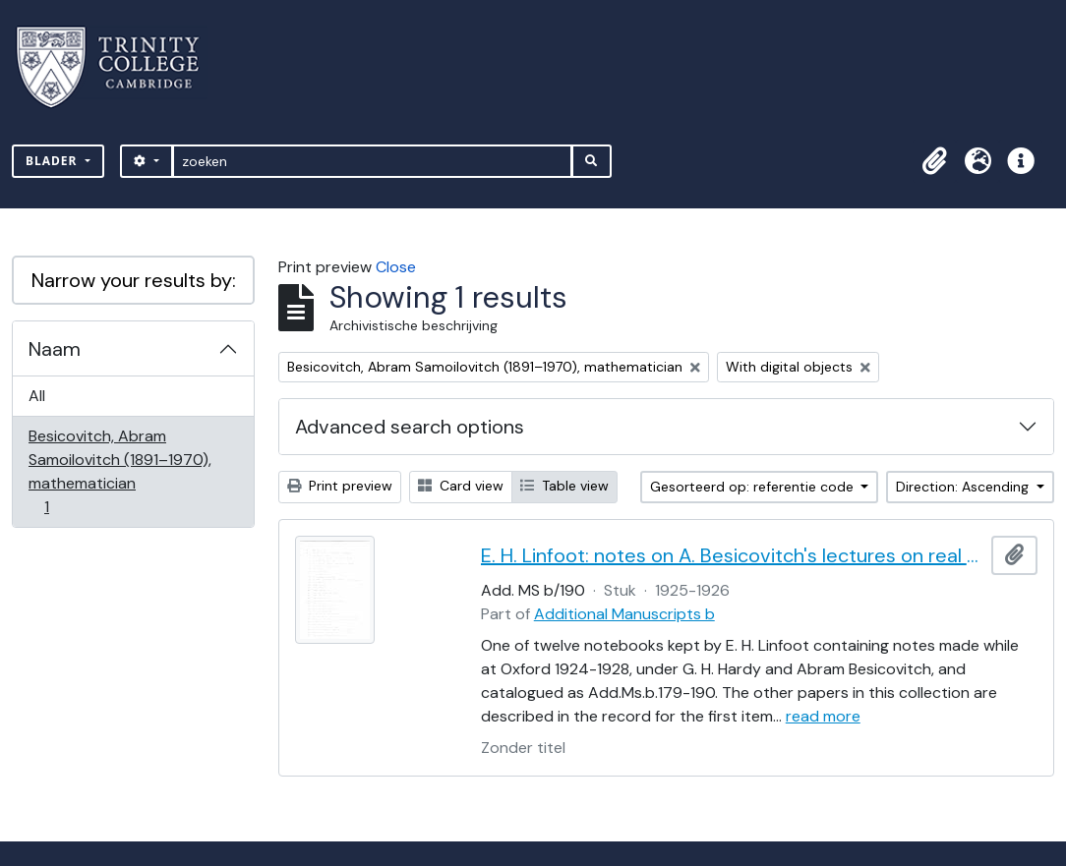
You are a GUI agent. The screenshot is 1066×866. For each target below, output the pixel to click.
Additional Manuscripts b (624, 614)
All (37, 395)
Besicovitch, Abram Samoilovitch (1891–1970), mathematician (119, 471)
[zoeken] (372, 161)
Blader (54, 160)
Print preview (339, 485)
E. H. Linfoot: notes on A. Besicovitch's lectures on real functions (732, 555)
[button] (934, 161)
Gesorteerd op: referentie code (754, 486)
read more (823, 716)
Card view (460, 485)
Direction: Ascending (964, 486)
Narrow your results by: (133, 280)
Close (396, 267)
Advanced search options (409, 426)
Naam (55, 349)
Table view (564, 485)
